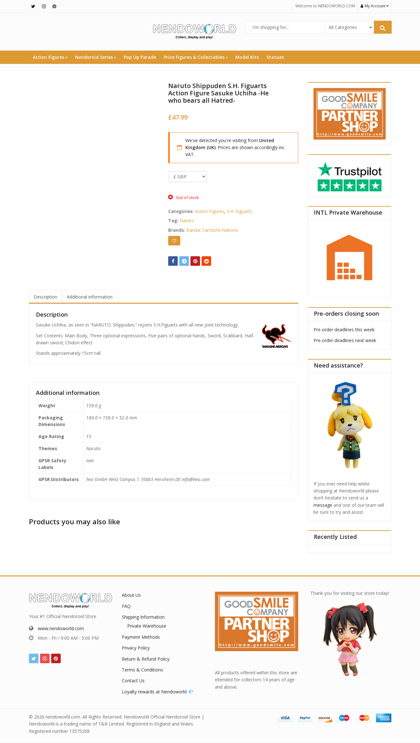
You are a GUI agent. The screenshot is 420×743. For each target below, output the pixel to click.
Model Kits (247, 57)
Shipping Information (143, 617)
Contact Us (133, 681)
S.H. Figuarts (239, 211)
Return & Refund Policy (145, 659)
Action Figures (50, 57)
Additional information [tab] (90, 297)
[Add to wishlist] (174, 240)
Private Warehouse (146, 626)
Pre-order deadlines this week (344, 330)
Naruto (187, 220)
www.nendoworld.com (61, 628)
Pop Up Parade (140, 57)
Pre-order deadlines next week (344, 340)
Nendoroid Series (95, 57)
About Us (131, 595)
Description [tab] (45, 297)
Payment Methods (141, 637)
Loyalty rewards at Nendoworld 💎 (157, 692)
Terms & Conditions (142, 670)
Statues (275, 57)
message (322, 505)
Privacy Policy (136, 648)
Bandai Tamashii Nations (212, 230)
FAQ (126, 606)
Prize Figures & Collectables (196, 57)
